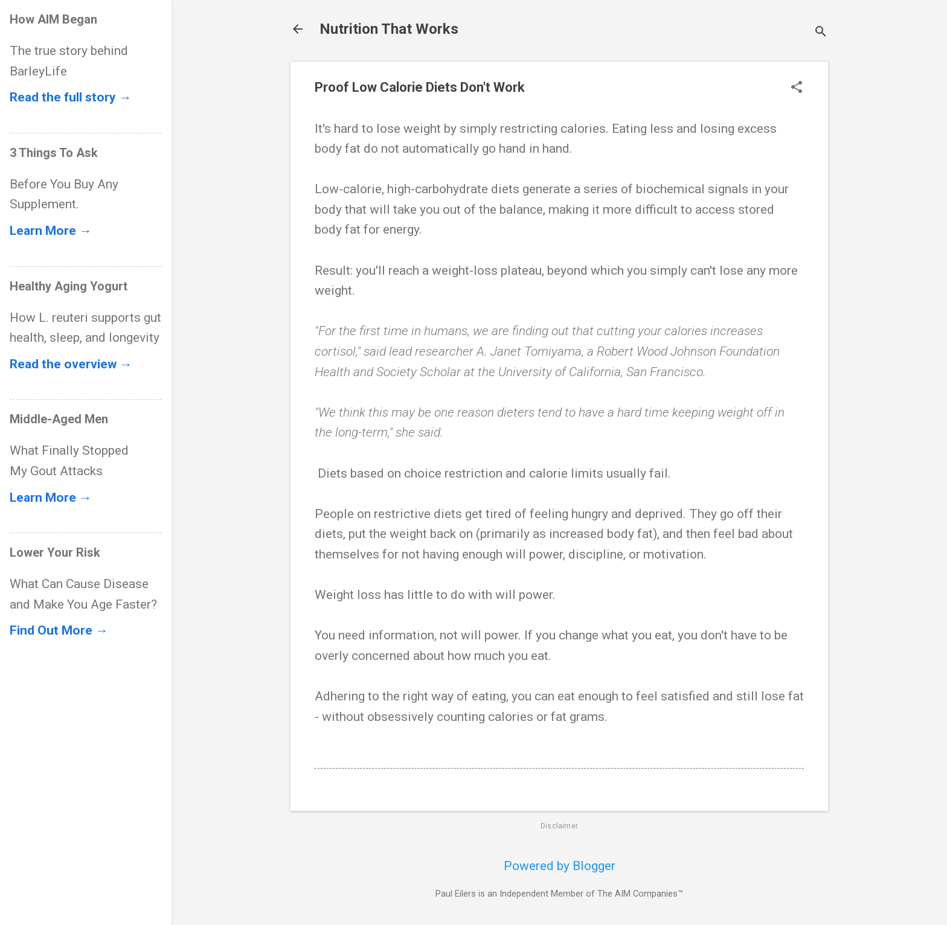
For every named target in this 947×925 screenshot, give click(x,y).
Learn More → (51, 230)
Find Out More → (59, 630)
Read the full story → (71, 97)
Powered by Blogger (559, 866)
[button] (796, 88)
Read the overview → (71, 364)
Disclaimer (559, 826)
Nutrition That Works (388, 29)
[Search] (821, 32)
